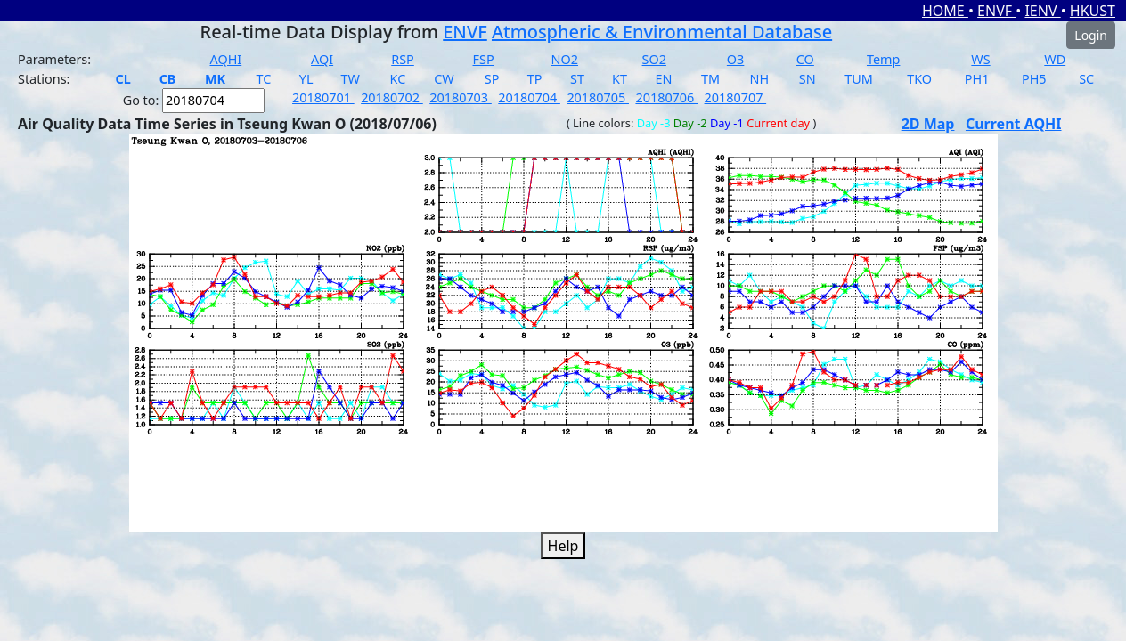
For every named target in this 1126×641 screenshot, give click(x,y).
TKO (919, 78)
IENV (1042, 10)
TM (710, 78)
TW (349, 78)
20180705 (598, 97)
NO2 (564, 59)
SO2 (654, 59)
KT (619, 78)
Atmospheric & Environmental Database (662, 32)
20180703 (460, 97)
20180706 (666, 97)
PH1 (977, 78)
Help (563, 546)
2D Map (928, 124)
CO (805, 59)
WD (1054, 59)
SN (807, 78)
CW (443, 78)
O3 (735, 59)
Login (1090, 35)
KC (398, 78)
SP (492, 78)
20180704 (529, 97)
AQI (322, 59)
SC (1086, 78)
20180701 (323, 97)
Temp (883, 59)
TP (535, 78)
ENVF (996, 10)
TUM (858, 78)
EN (663, 78)
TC (264, 78)
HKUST (1092, 10)
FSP (483, 59)
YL (306, 78)
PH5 (1034, 78)
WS (980, 59)
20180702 (392, 97)
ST (577, 78)
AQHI (226, 59)
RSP (402, 59)
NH (759, 78)
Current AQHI (1014, 124)
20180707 (736, 97)
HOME (945, 10)
